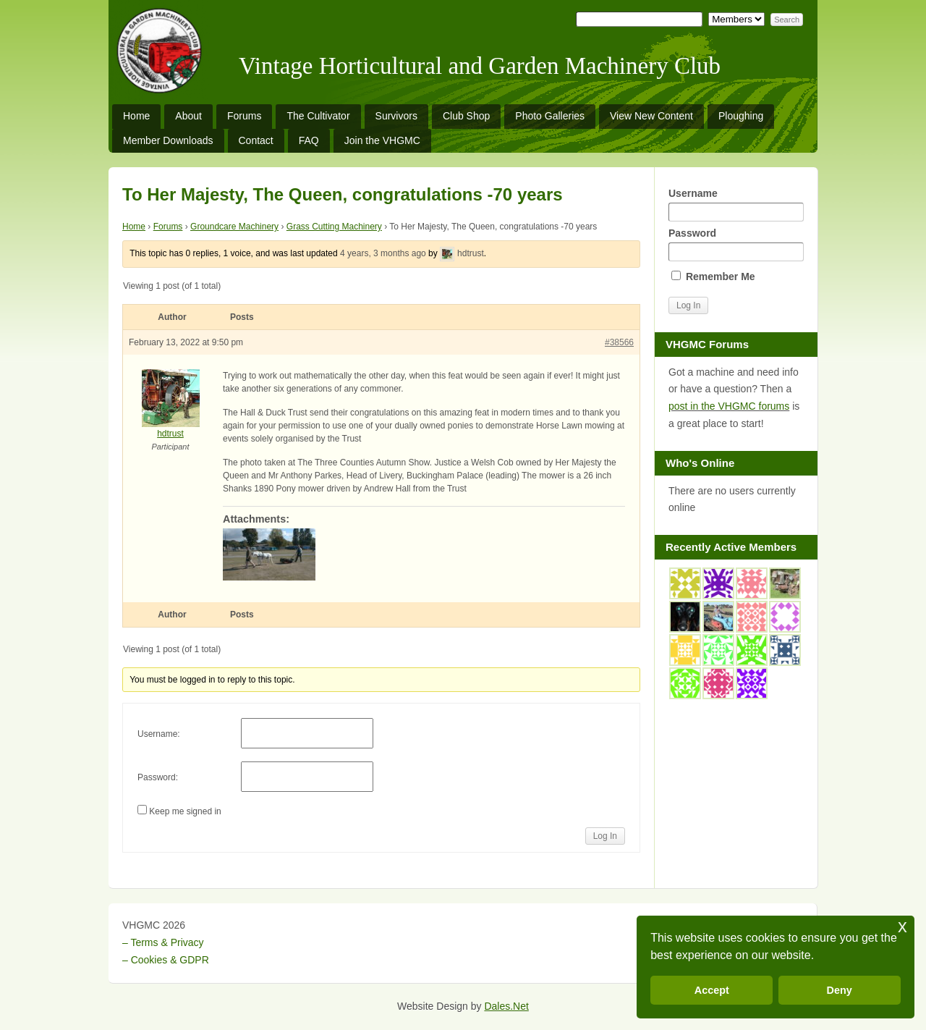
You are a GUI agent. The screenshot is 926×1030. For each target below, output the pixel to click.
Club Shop (466, 116)
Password (735, 244)
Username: (158, 734)
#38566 (619, 342)
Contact (256, 140)
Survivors (396, 116)
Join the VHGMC (382, 140)
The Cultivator (317, 116)
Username (735, 204)
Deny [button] (839, 990)
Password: (157, 777)
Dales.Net (506, 1006)
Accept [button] (711, 990)
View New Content (651, 116)
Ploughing (740, 116)
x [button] (902, 926)
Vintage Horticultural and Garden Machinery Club (480, 66)
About (188, 116)
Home (136, 116)
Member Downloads (168, 140)
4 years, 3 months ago (383, 253)
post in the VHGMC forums (728, 406)
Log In (605, 836)
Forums (244, 116)
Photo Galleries (550, 116)
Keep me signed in (185, 811)
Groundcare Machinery (234, 226)
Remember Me (713, 276)
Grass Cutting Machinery (334, 226)
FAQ (309, 140)
